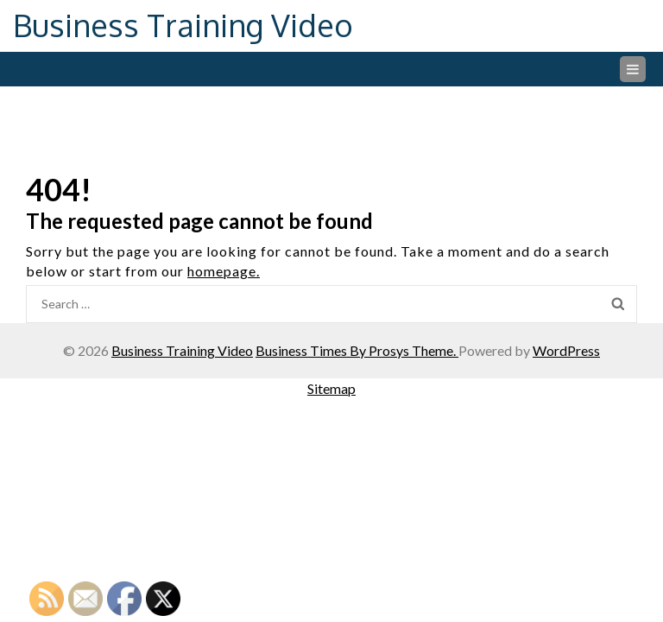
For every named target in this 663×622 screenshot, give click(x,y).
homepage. (223, 271)
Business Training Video (183, 24)
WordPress (566, 350)
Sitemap (331, 388)
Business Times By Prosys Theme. (357, 350)
